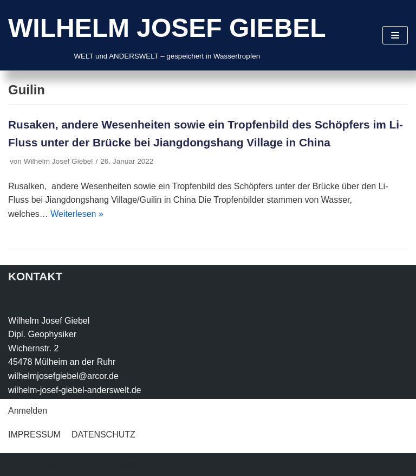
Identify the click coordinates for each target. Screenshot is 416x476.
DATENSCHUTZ (103, 434)
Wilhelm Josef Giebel (58, 161)
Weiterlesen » (76, 213)
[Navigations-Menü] (395, 35)
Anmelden (27, 410)
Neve (18, 464)
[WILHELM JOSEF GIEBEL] (167, 35)
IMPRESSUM (34, 434)
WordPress (117, 464)
